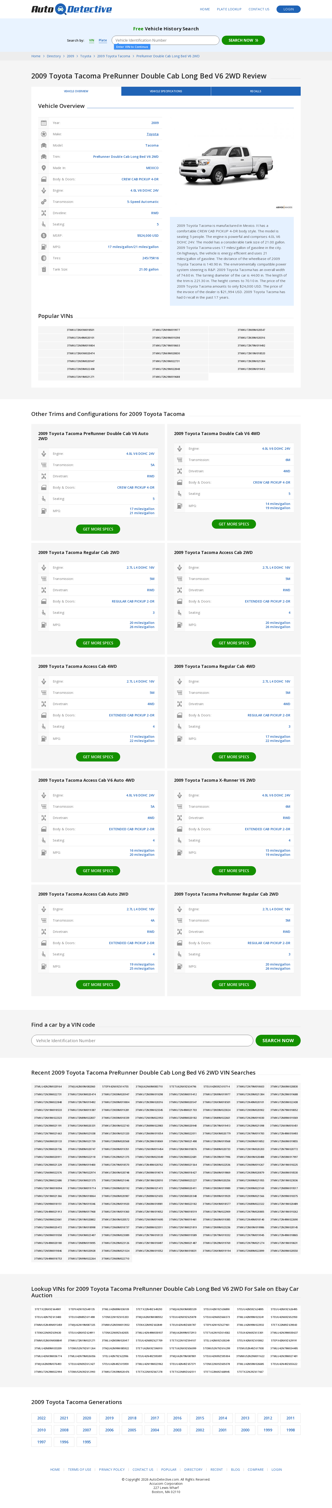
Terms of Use (79, 1472)
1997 (41, 1444)
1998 (290, 1432)
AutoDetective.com (71, 9)
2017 (155, 1420)
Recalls (255, 92)
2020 (87, 1420)
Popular (168, 1472)
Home (205, 9)
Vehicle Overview (76, 92)
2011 (290, 1420)
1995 (87, 1444)
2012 (268, 1420)
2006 (109, 1432)
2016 (177, 1420)
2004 (155, 1432)
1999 (268, 1432)
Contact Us (259, 9)
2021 (64, 1420)
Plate (103, 40)
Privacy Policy (112, 1472)
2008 (64, 1432)
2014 (222, 1420)
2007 (87, 1432)
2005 (132, 1432)
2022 (41, 1420)
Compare (256, 1472)
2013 (245, 1420)
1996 (64, 1444)
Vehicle (166, 92)
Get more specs (98, 531)
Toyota (153, 136)
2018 (132, 1420)
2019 (109, 1420)
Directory (193, 1472)
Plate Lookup (229, 9)
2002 (200, 1432)
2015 (200, 1420)
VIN (92, 40)
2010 (41, 1432)
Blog (235, 1472)
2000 (245, 1432)
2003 (177, 1432)
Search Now (241, 40)
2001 (222, 1432)
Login (288, 9)
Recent (216, 1472)
